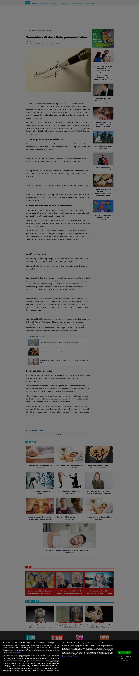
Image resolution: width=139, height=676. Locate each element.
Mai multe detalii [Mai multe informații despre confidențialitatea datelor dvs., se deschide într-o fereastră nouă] (15, 652)
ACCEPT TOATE (124, 652)
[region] (69, 658)
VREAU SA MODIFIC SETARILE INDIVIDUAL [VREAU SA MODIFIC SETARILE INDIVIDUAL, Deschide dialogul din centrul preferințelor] (124, 658)
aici (16, 665)
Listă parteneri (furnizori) (70, 656)
